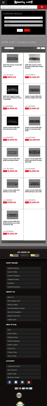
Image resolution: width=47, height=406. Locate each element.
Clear (20, 30)
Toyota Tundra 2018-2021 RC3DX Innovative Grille (11, 159)
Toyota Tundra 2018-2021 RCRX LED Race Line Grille (33, 190)
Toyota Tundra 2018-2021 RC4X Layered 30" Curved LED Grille (33, 160)
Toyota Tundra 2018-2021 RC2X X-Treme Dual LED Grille (33, 129)
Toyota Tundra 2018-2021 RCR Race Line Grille (11, 190)
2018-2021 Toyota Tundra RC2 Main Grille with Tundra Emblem (34, 66)
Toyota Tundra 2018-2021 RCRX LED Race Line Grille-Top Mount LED (11, 223)
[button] (23, 7)
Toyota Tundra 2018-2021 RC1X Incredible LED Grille (33, 97)
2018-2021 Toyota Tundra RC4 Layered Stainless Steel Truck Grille (12, 97)
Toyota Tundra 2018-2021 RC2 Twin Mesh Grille (11, 128)
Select (27, 30)
